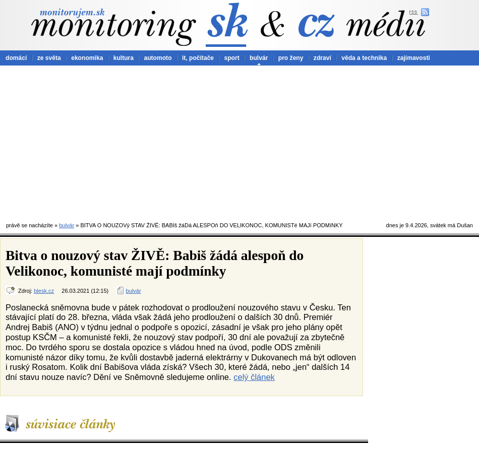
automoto (157, 57)
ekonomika (87, 57)
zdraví (322, 57)
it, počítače (198, 57)
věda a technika (364, 57)
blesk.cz (44, 291)
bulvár (259, 57)
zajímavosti (413, 57)
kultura (123, 57)
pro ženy (291, 57)
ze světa (49, 57)
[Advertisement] (239, 141)
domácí (16, 57)
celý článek (254, 376)
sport (231, 57)
